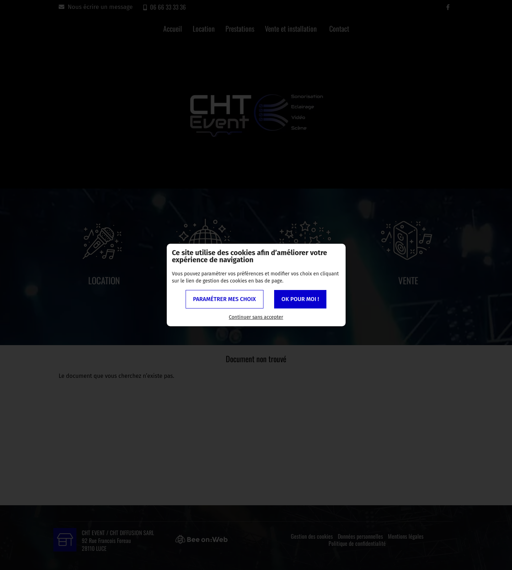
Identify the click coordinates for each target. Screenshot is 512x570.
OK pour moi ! (300, 299)
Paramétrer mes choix (224, 299)
